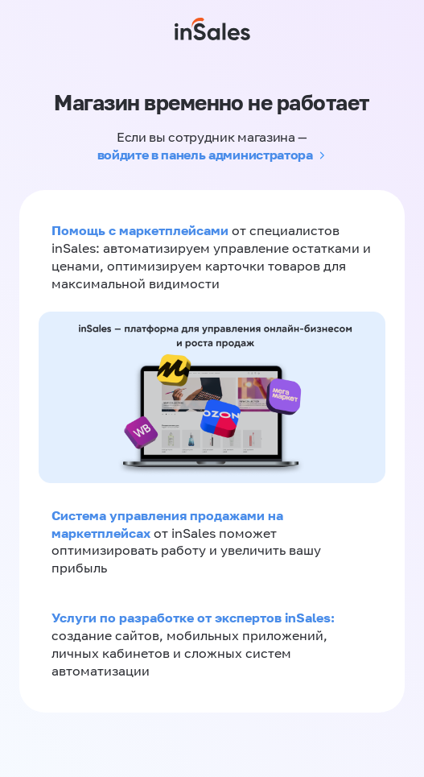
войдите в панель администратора (205, 155)
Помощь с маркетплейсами (141, 230)
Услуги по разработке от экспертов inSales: (193, 618)
